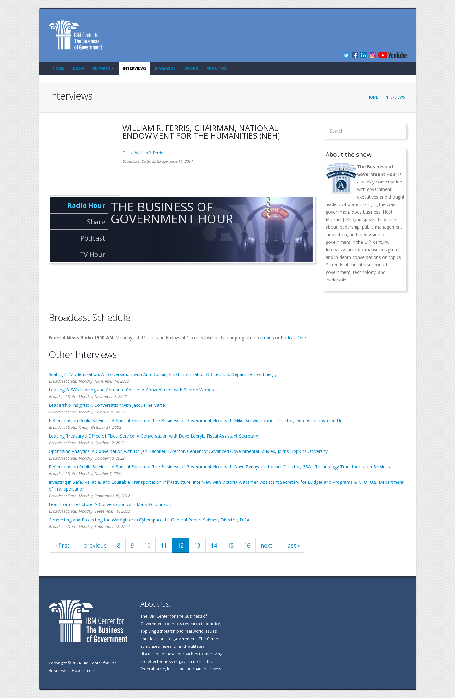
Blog (78, 68)
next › (268, 545)
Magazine (165, 68)
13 (197, 545)
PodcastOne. (294, 338)
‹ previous (93, 545)
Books (191, 68)
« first (62, 545)
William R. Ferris (149, 152)
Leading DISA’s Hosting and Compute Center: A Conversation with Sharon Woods (131, 390)
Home (58, 68)
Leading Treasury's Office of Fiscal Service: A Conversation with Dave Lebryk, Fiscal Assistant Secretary (153, 436)
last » (293, 545)
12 (180, 545)
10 (147, 545)
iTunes (267, 338)
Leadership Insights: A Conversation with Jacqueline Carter (107, 405)
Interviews (134, 68)
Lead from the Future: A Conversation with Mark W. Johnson (110, 504)
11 (164, 545)
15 (230, 545)
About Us (216, 68)
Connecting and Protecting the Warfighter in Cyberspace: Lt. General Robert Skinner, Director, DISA (149, 520)
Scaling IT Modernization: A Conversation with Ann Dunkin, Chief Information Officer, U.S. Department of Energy (163, 374)
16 (247, 545)
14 (214, 545)
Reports (101, 68)
